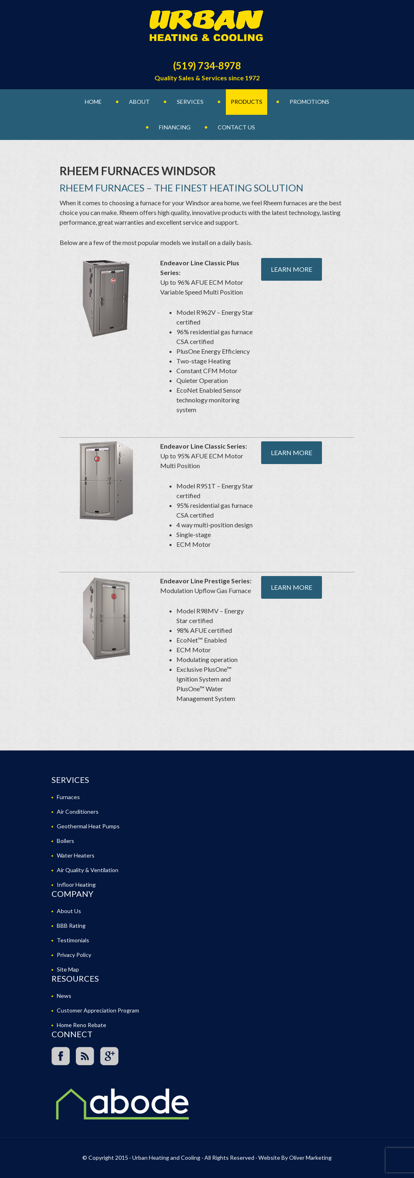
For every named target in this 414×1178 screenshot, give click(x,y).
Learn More (291, 269)
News (64, 995)
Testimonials (73, 940)
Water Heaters (75, 855)
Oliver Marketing (310, 1157)
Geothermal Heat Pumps (88, 826)
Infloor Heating (76, 884)
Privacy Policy (74, 954)
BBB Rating (71, 925)
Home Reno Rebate (81, 1024)
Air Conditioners (78, 811)
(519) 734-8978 (207, 65)
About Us (69, 910)
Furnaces (68, 796)
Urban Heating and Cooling (207, 28)
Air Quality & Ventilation (87, 869)
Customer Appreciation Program (98, 1010)
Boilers (65, 840)
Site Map (68, 969)
